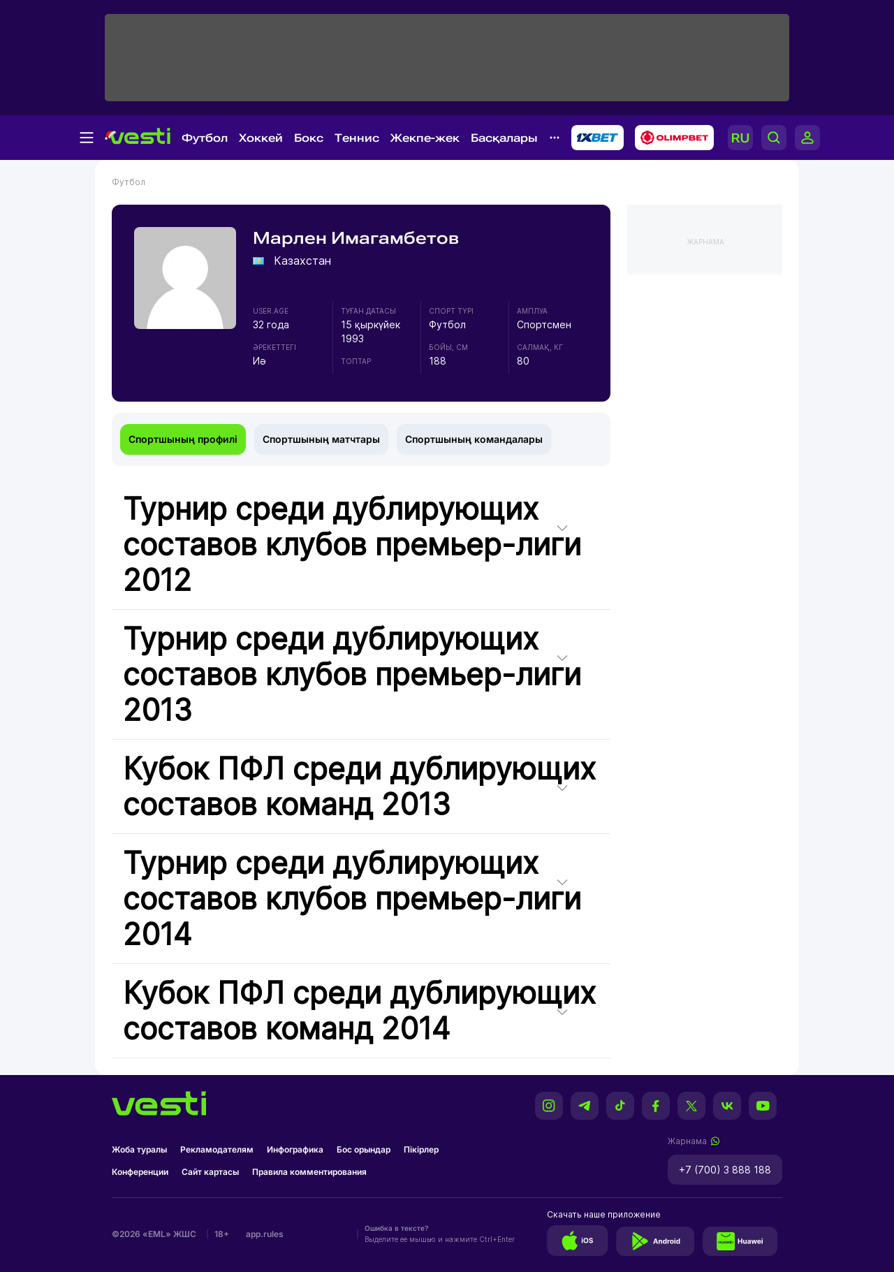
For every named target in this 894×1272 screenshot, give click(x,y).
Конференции (140, 1172)
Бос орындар (363, 1149)
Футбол (205, 138)
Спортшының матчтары (321, 439)
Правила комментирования (309, 1172)
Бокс (308, 138)
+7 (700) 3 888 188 (725, 1170)
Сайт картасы (210, 1172)
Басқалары (504, 138)
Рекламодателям (217, 1149)
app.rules (265, 1234)
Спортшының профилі (183, 439)
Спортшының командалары (474, 439)
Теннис (357, 138)
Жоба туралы (139, 1149)
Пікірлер (421, 1149)
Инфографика (295, 1149)
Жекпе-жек (425, 138)
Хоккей (261, 138)
